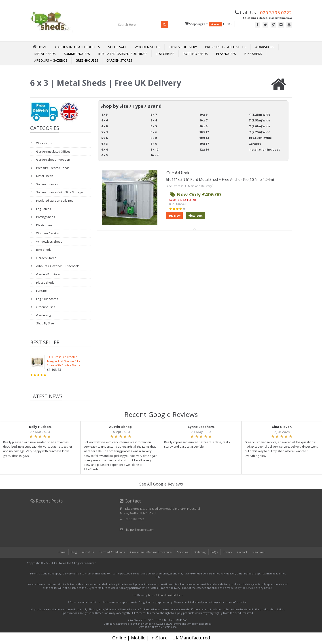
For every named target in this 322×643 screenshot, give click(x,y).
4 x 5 (104, 114)
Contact (245, 552)
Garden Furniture (48, 274)
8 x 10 (154, 149)
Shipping (183, 552)
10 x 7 (203, 120)
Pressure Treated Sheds (225, 47)
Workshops (264, 47)
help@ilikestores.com (140, 530)
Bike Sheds (253, 54)
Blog (70, 552)
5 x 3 (104, 132)
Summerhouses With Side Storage (59, 192)
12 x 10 (204, 149)
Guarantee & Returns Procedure (150, 552)
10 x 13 (204, 138)
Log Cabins (165, 54)
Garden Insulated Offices (77, 47)
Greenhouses (87, 60)
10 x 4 (154, 155)
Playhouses (226, 54)
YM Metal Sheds (179, 172)
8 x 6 (153, 132)
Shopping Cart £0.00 (204, 24)
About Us (85, 552)
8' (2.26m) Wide (259, 132)
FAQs (215, 552)
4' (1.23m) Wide (259, 114)
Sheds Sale (117, 47)
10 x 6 (203, 114)
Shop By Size (45, 323)
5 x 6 (104, 138)
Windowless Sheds (49, 242)
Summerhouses (77, 54)
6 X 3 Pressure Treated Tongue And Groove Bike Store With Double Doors (63, 361)
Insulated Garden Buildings (122, 54)
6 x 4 (104, 149)
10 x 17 (204, 144)
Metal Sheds (45, 54)
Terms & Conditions (109, 552)
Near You (261, 552)
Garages (255, 144)
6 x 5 (104, 155)
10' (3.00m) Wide (260, 138)
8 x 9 (153, 144)
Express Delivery (183, 47)
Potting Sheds (195, 54)
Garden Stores (119, 60)
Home (58, 552)
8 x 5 (153, 126)
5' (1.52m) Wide (259, 120)
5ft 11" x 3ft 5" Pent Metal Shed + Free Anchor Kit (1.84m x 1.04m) (220, 179)
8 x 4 (153, 120)
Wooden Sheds (147, 47)
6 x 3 (104, 144)
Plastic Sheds (45, 283)
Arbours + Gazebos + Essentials (57, 266)
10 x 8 (203, 126)
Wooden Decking (47, 233)
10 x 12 (204, 132)
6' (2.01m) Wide (259, 126)
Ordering (201, 552)
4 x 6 (104, 120)
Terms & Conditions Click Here (165, 595)
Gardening (43, 315)
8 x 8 (153, 138)
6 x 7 (153, 114)
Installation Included (264, 149)
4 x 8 (104, 126)
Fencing (41, 291)
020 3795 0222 (274, 12)
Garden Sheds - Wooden (53, 160)
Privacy (229, 552)
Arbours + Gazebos (50, 60)
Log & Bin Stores (47, 299)
